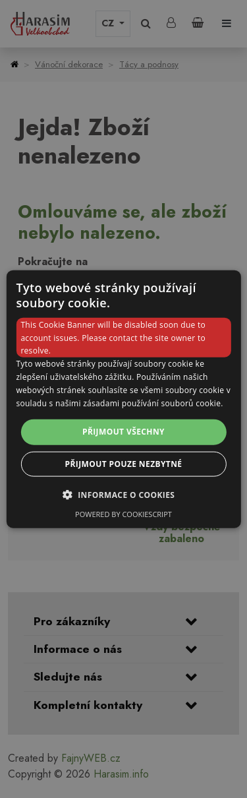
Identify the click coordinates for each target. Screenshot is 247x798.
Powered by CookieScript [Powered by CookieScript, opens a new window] (123, 513)
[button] (123, 494)
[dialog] (123, 399)
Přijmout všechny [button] (123, 431)
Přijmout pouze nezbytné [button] (123, 463)
